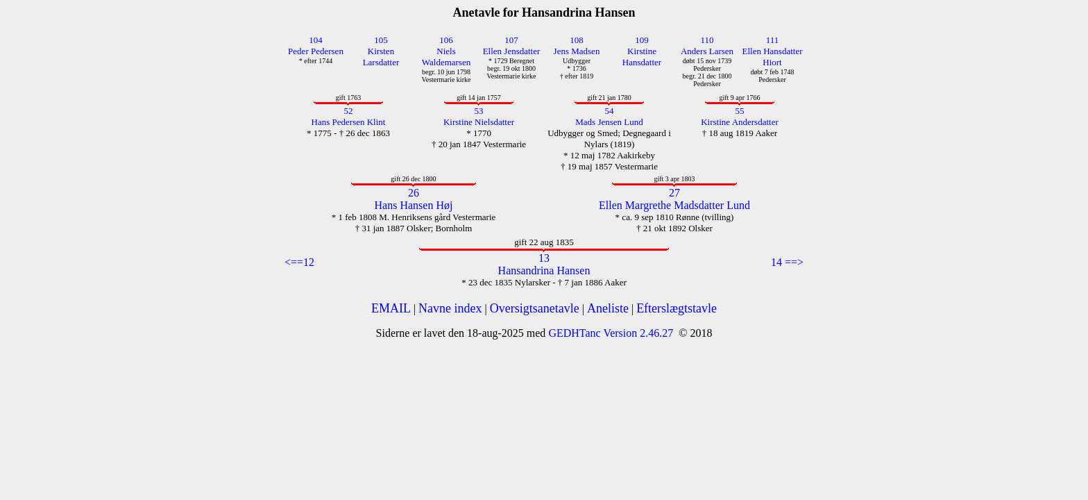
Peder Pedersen (315, 51)
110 (706, 40)
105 (381, 40)
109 (642, 40)
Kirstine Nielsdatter (478, 122)
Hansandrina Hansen (544, 270)
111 (772, 40)
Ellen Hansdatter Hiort (772, 56)
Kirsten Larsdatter (381, 56)
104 (316, 40)
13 (544, 258)
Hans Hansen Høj (414, 205)
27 (674, 193)
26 (413, 193)
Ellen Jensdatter (512, 51)
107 (511, 40)
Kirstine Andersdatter (740, 122)
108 (577, 40)
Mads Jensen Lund (609, 122)
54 (609, 111)
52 (348, 111)
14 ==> (787, 262)
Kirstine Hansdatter (641, 56)
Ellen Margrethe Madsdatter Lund (674, 205)
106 (446, 40)
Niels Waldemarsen (446, 56)
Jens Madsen (577, 51)
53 (479, 111)
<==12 (299, 262)
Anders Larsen (707, 51)
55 (740, 111)
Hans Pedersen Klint (349, 122)
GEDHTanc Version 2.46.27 (609, 333)
